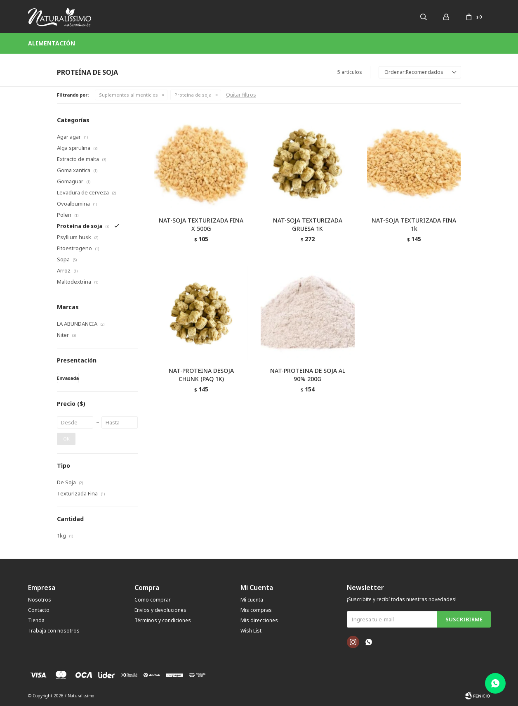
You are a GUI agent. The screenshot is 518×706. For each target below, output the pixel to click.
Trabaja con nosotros (54, 630)
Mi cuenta (251, 599)
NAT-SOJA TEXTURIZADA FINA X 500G (201, 224)
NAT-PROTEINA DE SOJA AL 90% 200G (307, 375)
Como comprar (152, 599)
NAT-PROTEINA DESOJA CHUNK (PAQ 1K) (201, 375)
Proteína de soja (193, 95)
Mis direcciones (259, 620)
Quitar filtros (241, 94)
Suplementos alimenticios (128, 95)
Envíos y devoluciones (160, 610)
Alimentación (51, 43)
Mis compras (256, 610)
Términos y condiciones (162, 620)
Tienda (36, 620)
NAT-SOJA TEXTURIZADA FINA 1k (414, 224)
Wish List (250, 630)
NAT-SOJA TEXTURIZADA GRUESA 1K (307, 224)
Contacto (38, 610)
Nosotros (39, 599)
